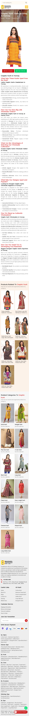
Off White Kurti (4, 675)
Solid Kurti (3, 703)
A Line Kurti (4, 704)
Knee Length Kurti (5, 706)
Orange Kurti (23, 666)
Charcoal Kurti (4, 678)
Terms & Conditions (5, 611)
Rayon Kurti (4, 642)
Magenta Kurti (11, 668)
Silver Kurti (10, 677)
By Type (8, 18)
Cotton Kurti (18, 590)
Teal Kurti (19, 671)
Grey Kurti (17, 670)
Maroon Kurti (11, 670)
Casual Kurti (4, 685)
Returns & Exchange (6, 609)
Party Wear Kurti (12, 683)
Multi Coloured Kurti (21, 668)
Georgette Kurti (19, 601)
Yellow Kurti (4, 666)
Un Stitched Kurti (5, 698)
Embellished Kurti (22, 656)
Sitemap (3, 598)
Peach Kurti (4, 673)
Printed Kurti (4, 656)
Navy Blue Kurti (4, 671)
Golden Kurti (4, 677)
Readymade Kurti (5, 696)
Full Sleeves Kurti (5, 648)
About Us (3, 592)
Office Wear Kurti (14, 686)
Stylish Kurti (4, 692)
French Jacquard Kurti (20, 594)
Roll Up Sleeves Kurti (17, 650)
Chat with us (20, 71)
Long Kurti (16, 704)
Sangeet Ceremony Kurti (7, 690)
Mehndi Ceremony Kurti (6, 688)
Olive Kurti (11, 675)
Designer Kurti (17, 690)
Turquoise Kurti (18, 673)
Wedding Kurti (21, 683)
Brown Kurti (4, 668)
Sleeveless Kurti (20, 647)
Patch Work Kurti (16, 658)
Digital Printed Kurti (6, 658)
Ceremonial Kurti (12, 685)
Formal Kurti (20, 685)
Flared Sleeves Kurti (6, 650)
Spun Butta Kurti (22, 640)
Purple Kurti (22, 665)
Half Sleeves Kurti (14, 648)
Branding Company (11, 714)
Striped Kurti (4, 708)
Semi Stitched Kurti (15, 696)
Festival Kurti (4, 683)
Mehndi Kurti (13, 671)
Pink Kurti (16, 666)
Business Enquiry (20, 712)
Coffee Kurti (11, 673)
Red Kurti (3, 665)
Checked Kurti (21, 706)
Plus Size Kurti (18, 703)
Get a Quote (8, 71)
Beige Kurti (18, 675)
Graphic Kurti (14, 706)
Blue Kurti (9, 665)
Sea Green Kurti (12, 678)
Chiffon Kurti (18, 596)
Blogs (2, 594)
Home (2, 18)
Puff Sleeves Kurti (5, 652)
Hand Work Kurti (5, 660)
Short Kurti (10, 704)
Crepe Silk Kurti (19, 598)
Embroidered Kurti (12, 656)
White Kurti (3, 670)
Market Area (4, 601)
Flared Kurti (23, 704)
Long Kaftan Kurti (12, 708)
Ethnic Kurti (22, 686)
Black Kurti (10, 666)
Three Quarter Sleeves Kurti (8, 647)
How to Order (4, 613)
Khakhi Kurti (17, 677)
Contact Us (3, 596)
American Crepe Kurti (20, 592)
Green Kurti (15, 665)
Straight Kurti (10, 703)
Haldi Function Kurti (18, 688)
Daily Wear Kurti (5, 686)
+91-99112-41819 (7, 579)
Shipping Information (6, 607)
